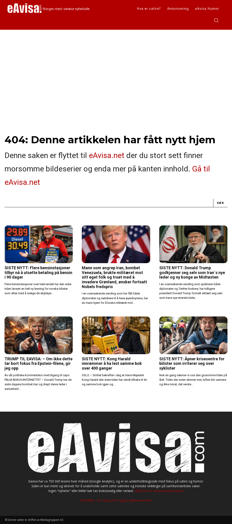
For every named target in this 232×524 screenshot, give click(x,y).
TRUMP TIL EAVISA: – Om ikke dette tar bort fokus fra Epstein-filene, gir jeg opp (38, 363)
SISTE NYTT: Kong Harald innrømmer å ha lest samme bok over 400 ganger (112, 363)
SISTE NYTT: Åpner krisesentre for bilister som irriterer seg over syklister (192, 363)
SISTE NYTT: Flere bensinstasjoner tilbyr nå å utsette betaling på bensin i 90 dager (38, 272)
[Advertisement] (116, 64)
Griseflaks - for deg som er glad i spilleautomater (116, 500)
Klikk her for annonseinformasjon (159, 491)
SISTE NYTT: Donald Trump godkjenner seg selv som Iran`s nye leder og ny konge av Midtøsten (192, 272)
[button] (216, 20)
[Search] (220, 203)
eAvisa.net (106, 155)
